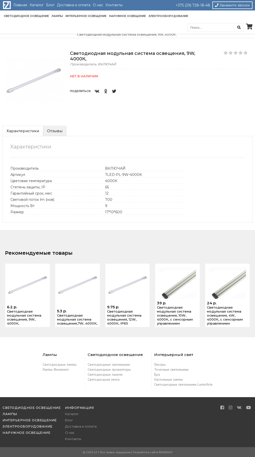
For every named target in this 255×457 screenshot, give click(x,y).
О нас (98, 5)
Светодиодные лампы (59, 364)
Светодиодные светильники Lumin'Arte (183, 384)
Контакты (114, 5)
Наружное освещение (127, 16)
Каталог (37, 5)
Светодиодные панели (105, 374)
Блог (50, 5)
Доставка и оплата (73, 5)
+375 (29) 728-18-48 (193, 5)
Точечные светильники (171, 369)
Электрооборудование (168, 16)
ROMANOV (166, 452)
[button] (60, 55)
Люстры (160, 364)
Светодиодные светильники (109, 364)
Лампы (57, 16)
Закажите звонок (232, 5)
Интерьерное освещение (86, 16)
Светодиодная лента (104, 379)
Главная (20, 5)
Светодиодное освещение (26, 16)
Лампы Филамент (56, 369)
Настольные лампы (168, 379)
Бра (157, 374)
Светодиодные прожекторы (109, 369)
